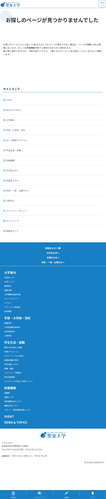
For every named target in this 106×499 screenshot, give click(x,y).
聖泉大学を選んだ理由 (13, 347)
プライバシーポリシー (17, 210)
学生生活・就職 (14, 150)
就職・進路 (8, 368)
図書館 (7, 393)
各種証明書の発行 (11, 360)
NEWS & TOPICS (14, 110)
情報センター (9, 397)
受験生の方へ (51, 248)
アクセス (7, 303)
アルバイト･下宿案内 (12, 372)
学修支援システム (11, 364)
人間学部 (7, 335)
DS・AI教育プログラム (17, 140)
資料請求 (13, 497)
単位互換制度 (9, 377)
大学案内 (11, 120)
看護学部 (7, 323)
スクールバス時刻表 (12, 307)
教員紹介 (7, 286)
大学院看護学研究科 (12, 327)
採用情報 (7, 311)
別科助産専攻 (9, 331)
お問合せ (11, 200)
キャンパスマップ (11, 298)
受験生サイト (13, 230)
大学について (9, 281)
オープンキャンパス (40, 497)
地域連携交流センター (13, 401)
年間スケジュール (11, 351)
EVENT (9, 99)
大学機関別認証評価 (12, 294)
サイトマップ (13, 220)
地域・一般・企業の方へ (18, 190)
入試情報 (66, 497)
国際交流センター (11, 405)
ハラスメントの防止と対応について (18, 381)
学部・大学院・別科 (16, 130)
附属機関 (11, 160)
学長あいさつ (9, 277)
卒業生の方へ (13, 180)
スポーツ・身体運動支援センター (17, 409)
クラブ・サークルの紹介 (14, 356)
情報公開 (7, 290)
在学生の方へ (13, 170)
